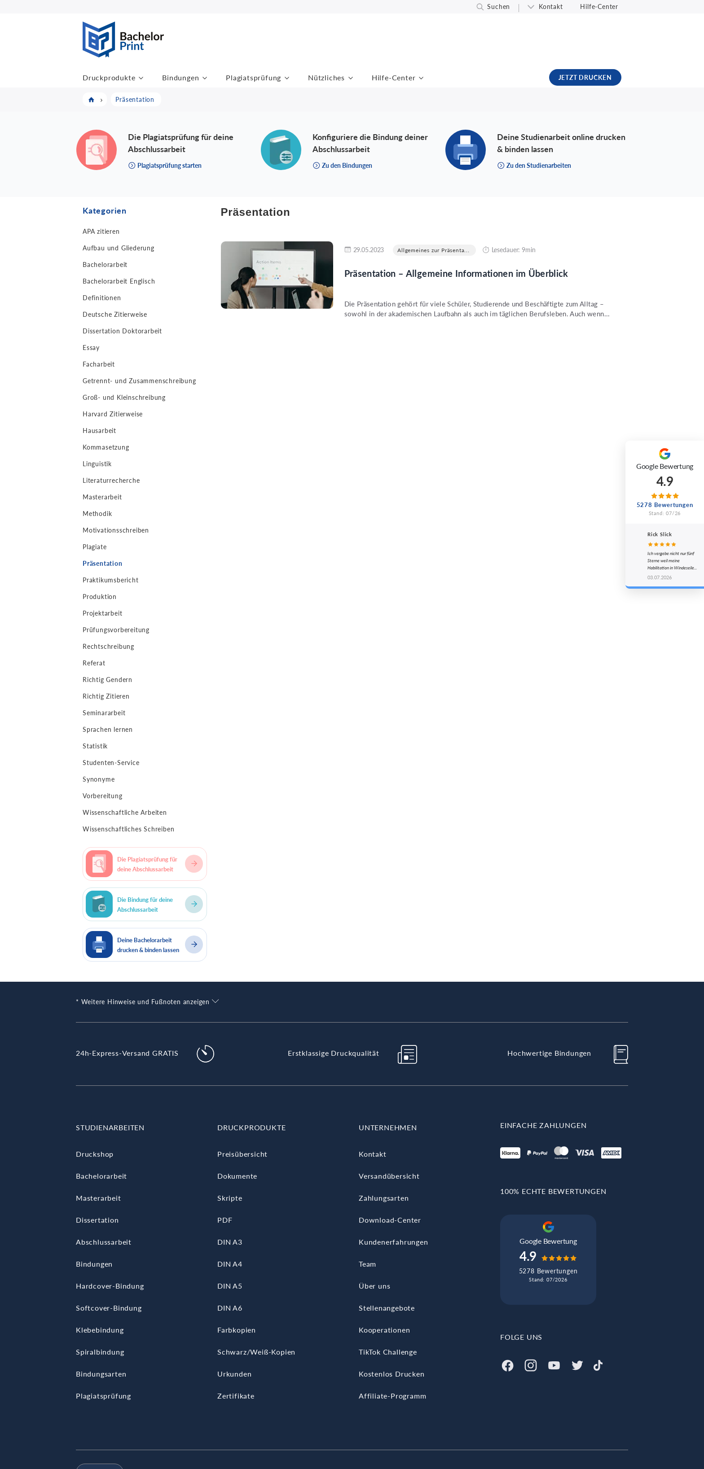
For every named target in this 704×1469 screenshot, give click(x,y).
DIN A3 (229, 1241)
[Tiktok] (598, 1364)
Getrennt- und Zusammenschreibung (139, 381)
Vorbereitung (103, 796)
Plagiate (94, 547)
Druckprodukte (109, 77)
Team (367, 1263)
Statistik (95, 746)
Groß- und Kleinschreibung (124, 397)
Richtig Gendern (107, 679)
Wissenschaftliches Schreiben (128, 829)
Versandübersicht (389, 1176)
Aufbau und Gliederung (118, 248)
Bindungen (180, 77)
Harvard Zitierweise (113, 414)
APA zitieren (101, 231)
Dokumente (237, 1176)
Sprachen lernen (108, 729)
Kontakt (551, 6)
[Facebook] (507, 1364)
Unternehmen (388, 1127)
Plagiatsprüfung (253, 77)
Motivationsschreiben (116, 530)
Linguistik (97, 464)
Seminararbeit (104, 713)
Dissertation (97, 1219)
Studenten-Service (111, 762)
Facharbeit (99, 364)
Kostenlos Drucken (392, 1373)
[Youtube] (554, 1364)
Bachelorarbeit (105, 264)
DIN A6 (229, 1307)
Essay (91, 347)
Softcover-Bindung (109, 1307)
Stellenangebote (387, 1307)
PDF (224, 1219)
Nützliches (326, 77)
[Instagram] (531, 1364)
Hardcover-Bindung (110, 1285)
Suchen (498, 6)
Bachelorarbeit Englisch (119, 281)
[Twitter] (577, 1364)
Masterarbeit (102, 497)
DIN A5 (229, 1285)
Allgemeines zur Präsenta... (433, 250)
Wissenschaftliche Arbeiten (125, 812)
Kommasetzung (106, 447)
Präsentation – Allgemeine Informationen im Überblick (456, 273)
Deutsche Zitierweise (115, 314)
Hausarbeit (99, 430)
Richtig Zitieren (106, 696)
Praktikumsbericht (111, 580)
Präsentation (103, 563)
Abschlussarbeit (104, 1241)
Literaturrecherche (111, 480)
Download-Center (390, 1219)
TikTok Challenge (388, 1351)
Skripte (229, 1198)
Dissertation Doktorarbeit (122, 331)
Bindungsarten (101, 1373)
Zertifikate (236, 1395)
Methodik (97, 513)
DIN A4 (229, 1263)
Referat (94, 663)
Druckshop (95, 1154)
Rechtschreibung (108, 646)
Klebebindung (100, 1329)
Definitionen (102, 298)
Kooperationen (384, 1329)
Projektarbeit (102, 613)
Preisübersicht (242, 1154)
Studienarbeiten (110, 1127)
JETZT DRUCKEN (585, 77)
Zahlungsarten (384, 1198)
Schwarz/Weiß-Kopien (256, 1351)
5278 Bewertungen (548, 1271)
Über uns (374, 1285)
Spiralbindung (100, 1351)
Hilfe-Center (599, 6)
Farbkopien (236, 1329)
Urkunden (234, 1373)
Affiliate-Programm (392, 1395)
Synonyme (98, 779)
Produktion (100, 596)
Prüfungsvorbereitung (116, 630)
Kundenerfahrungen (393, 1241)
